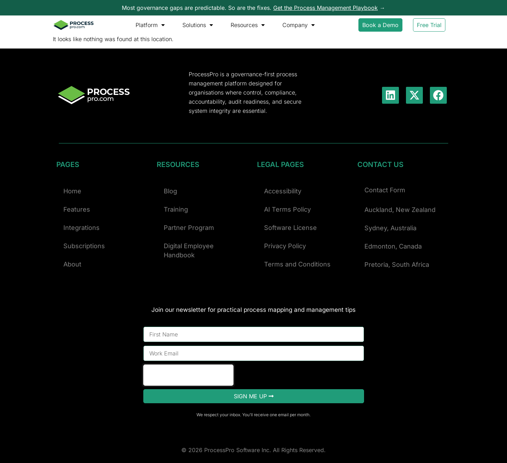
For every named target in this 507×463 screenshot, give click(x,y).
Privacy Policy (285, 246)
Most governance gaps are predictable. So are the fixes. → (253, 7)
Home (72, 191)
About (72, 264)
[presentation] (188, 375)
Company (298, 25)
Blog (170, 191)
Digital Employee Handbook (189, 250)
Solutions (197, 25)
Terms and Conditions (297, 264)
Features (76, 209)
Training (176, 209)
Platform (150, 25)
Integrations (81, 227)
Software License (290, 227)
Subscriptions (84, 246)
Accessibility (282, 191)
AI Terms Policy (287, 209)
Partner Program (189, 227)
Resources (248, 25)
